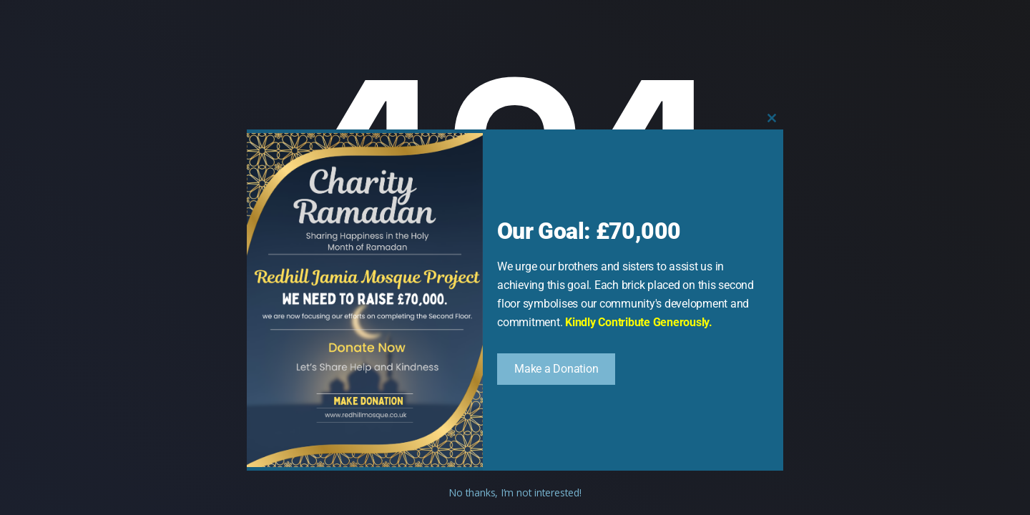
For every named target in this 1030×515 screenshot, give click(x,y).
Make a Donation (556, 369)
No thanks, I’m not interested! (514, 492)
